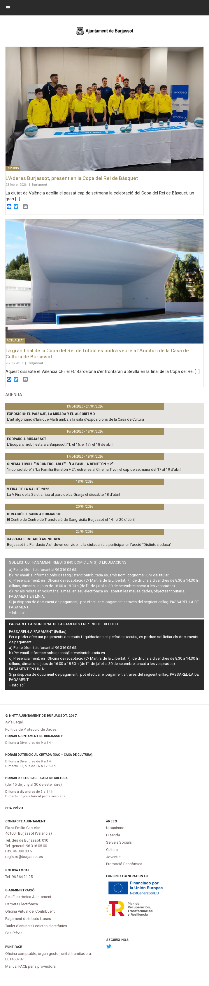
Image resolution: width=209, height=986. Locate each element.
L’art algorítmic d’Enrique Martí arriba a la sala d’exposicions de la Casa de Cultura (75, 419)
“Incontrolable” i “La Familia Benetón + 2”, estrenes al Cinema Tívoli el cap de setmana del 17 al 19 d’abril (94, 469)
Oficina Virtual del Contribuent (30, 911)
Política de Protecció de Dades (31, 729)
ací (22, 612)
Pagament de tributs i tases (28, 918)
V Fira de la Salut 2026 (28, 489)
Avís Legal (14, 722)
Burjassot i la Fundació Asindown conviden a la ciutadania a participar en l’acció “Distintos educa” (89, 544)
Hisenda (113, 835)
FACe (18, 947)
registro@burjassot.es (24, 856)
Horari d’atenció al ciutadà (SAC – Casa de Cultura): (49, 755)
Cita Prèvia (14, 808)
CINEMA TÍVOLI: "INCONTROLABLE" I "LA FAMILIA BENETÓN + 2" (60, 464)
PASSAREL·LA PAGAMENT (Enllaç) (37, 631)
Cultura (112, 849)
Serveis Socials (119, 842)
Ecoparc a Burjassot (26, 439)
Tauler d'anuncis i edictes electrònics (36, 926)
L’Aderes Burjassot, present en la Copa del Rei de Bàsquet (72, 178)
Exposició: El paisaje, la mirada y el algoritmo (51, 414)
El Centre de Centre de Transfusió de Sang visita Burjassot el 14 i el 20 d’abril (71, 519)
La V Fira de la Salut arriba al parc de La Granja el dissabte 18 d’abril (63, 494)
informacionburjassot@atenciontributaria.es (71, 575)
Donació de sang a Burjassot (34, 514)
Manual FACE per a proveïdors (30, 966)
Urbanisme (115, 828)
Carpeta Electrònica (21, 904)
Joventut (113, 857)
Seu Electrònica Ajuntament (28, 897)
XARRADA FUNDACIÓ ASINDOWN (33, 539)
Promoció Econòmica (124, 864)
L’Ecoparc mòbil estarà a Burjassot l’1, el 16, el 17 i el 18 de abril (60, 444)
